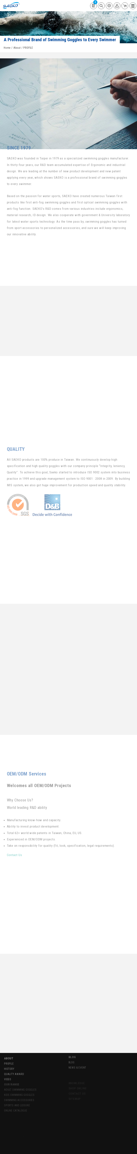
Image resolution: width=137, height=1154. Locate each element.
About (17, 47)
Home (7, 47)
